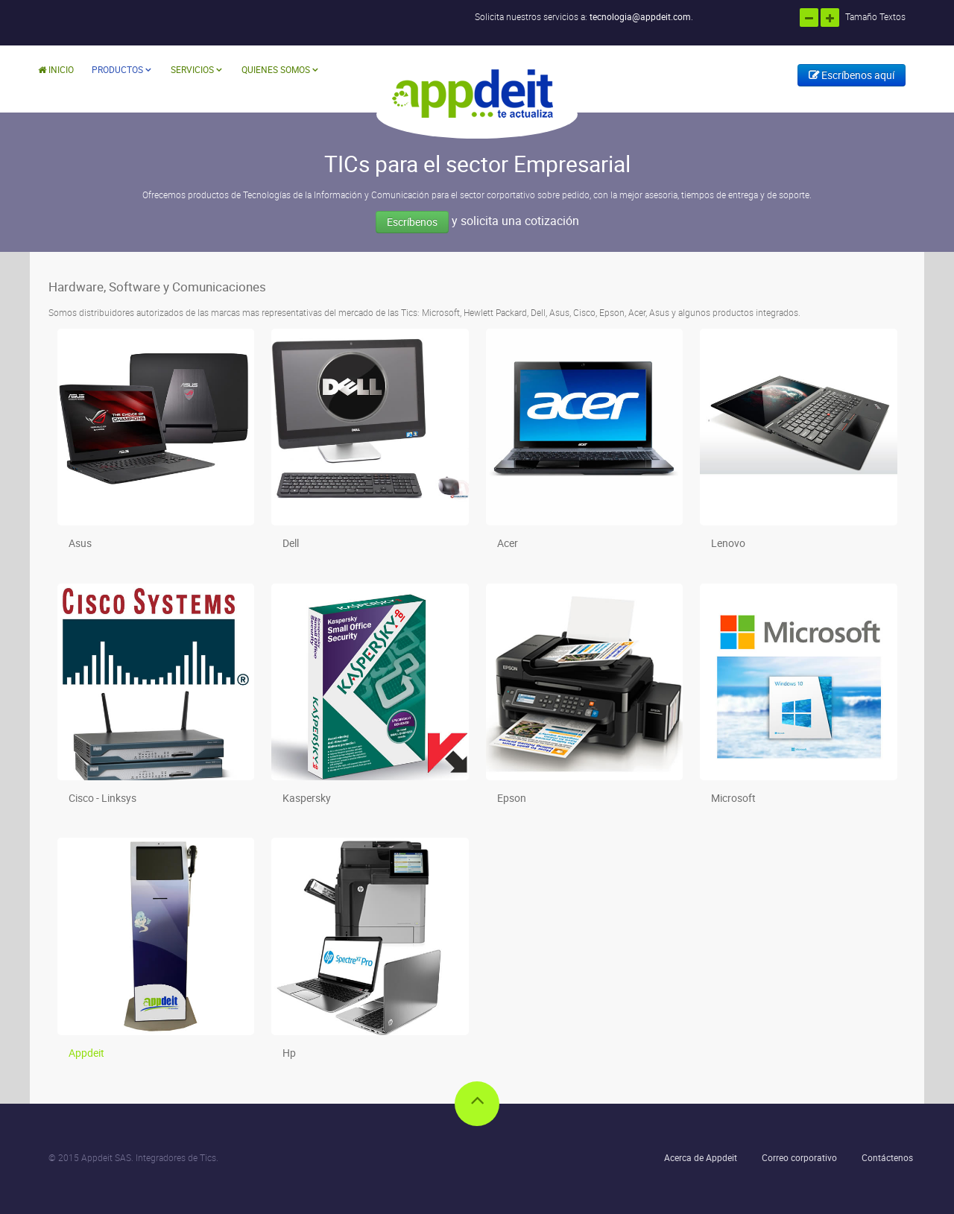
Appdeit (86, 1053)
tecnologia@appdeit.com (640, 16)
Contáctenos (887, 1157)
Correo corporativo (799, 1157)
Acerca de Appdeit (700, 1157)
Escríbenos (412, 222)
